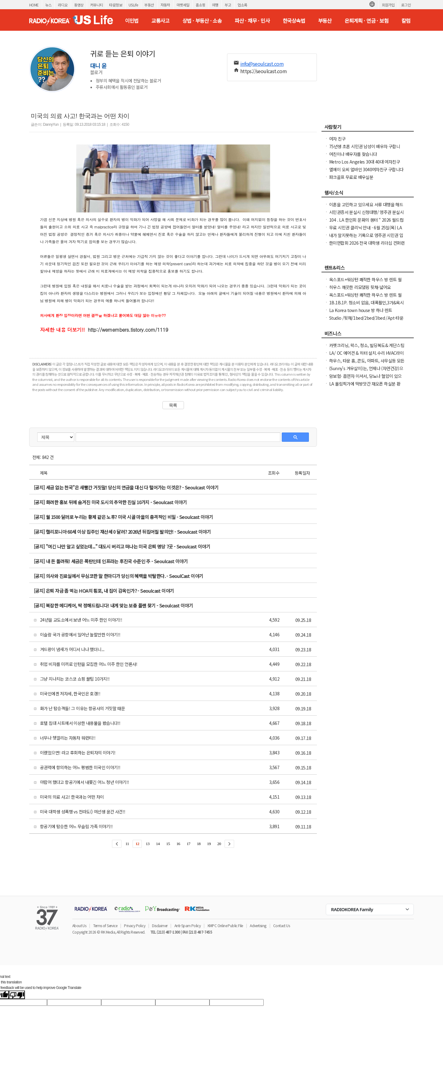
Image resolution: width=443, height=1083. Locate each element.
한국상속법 (294, 20)
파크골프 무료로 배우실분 (351, 177)
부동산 (149, 4)
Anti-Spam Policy (187, 925)
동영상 (79, 4)
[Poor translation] (17, 994)
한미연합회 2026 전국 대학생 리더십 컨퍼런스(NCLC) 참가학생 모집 (367, 246)
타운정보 (115, 4)
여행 (215, 4)
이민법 (131, 20)
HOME (34, 4)
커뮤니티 (96, 4)
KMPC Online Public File (225, 925)
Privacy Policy (134, 925)
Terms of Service (105, 925)
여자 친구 (337, 139)
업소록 (242, 4)
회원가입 (388, 4)
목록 (173, 405)
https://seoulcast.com (263, 71)
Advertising (258, 925)
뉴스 (48, 4)
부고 (228, 4)
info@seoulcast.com (262, 63)
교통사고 (160, 20)
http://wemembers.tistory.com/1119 (128, 329)
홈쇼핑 (200, 4)
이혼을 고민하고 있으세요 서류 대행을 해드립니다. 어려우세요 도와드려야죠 (366, 207)
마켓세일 (183, 4)
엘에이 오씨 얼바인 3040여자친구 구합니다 (366, 169)
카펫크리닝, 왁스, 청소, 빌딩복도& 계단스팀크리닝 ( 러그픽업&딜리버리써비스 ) (366, 348)
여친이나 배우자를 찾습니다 (353, 154)
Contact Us (281, 925)
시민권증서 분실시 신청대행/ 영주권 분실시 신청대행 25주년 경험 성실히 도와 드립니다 (366, 215)
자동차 (165, 4)
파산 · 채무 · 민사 (252, 20)
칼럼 (405, 20)
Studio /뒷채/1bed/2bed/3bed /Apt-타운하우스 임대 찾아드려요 (366, 321)
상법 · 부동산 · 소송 (202, 20)
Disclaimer (159, 925)
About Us (79, 925)
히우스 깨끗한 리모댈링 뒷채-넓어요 (360, 287)
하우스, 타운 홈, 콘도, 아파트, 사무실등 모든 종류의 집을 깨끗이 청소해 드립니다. (367, 364)
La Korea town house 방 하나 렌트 (360, 310)
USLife (133, 4)
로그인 (406, 4)
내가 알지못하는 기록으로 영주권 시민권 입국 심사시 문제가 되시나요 (366, 238)
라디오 (62, 4)
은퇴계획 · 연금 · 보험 (366, 20)
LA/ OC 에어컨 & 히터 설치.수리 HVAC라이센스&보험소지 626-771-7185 (366, 356)
